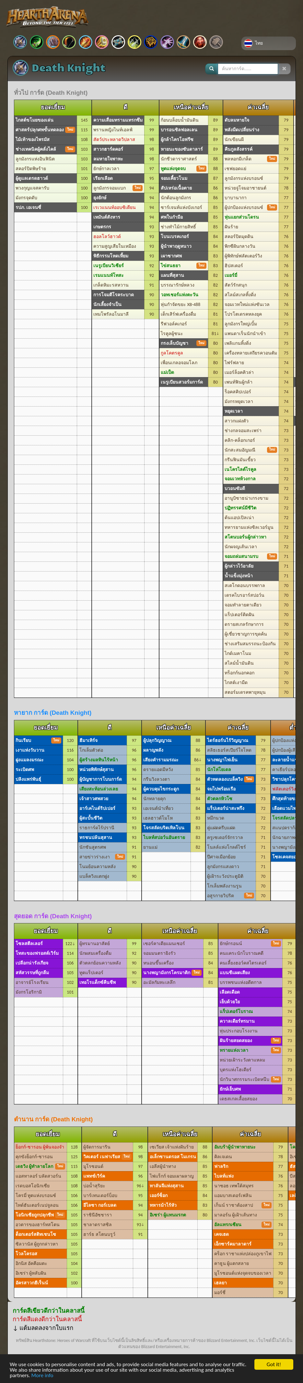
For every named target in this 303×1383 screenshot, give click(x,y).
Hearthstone (47, 17)
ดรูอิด (53, 42)
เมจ (85, 42)
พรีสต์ (118, 42)
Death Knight (20, 42)
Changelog (216, 42)
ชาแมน (150, 42)
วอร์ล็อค (167, 42)
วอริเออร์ (183, 42)
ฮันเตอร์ (69, 42)
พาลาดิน (102, 42)
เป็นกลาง (200, 42)
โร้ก (134, 42)
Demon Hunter (36, 42)
